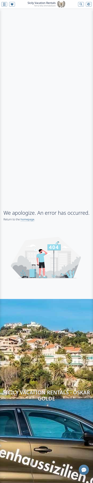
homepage (27, 219)
